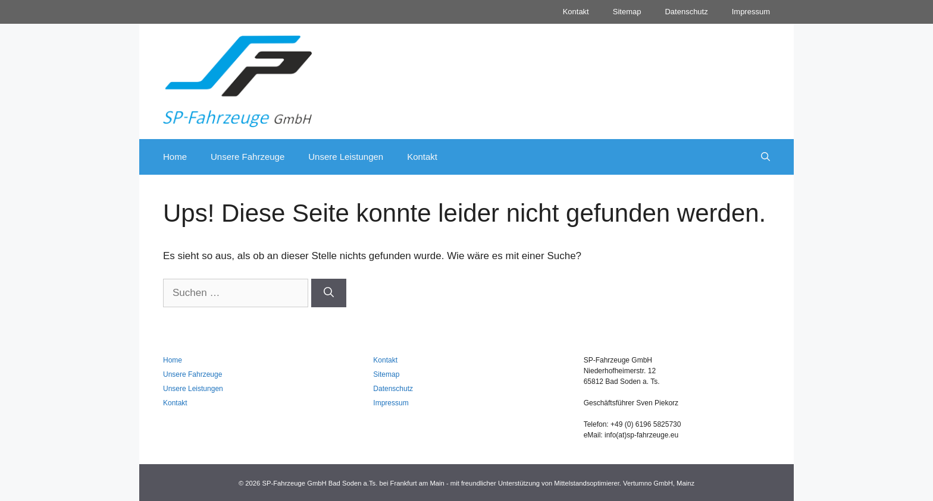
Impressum (751, 11)
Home (175, 157)
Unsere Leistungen (345, 157)
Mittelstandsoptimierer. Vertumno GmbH (613, 483)
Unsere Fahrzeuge (247, 157)
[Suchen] (328, 293)
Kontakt (576, 11)
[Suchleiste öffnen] (765, 157)
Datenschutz (686, 11)
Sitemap (627, 11)
